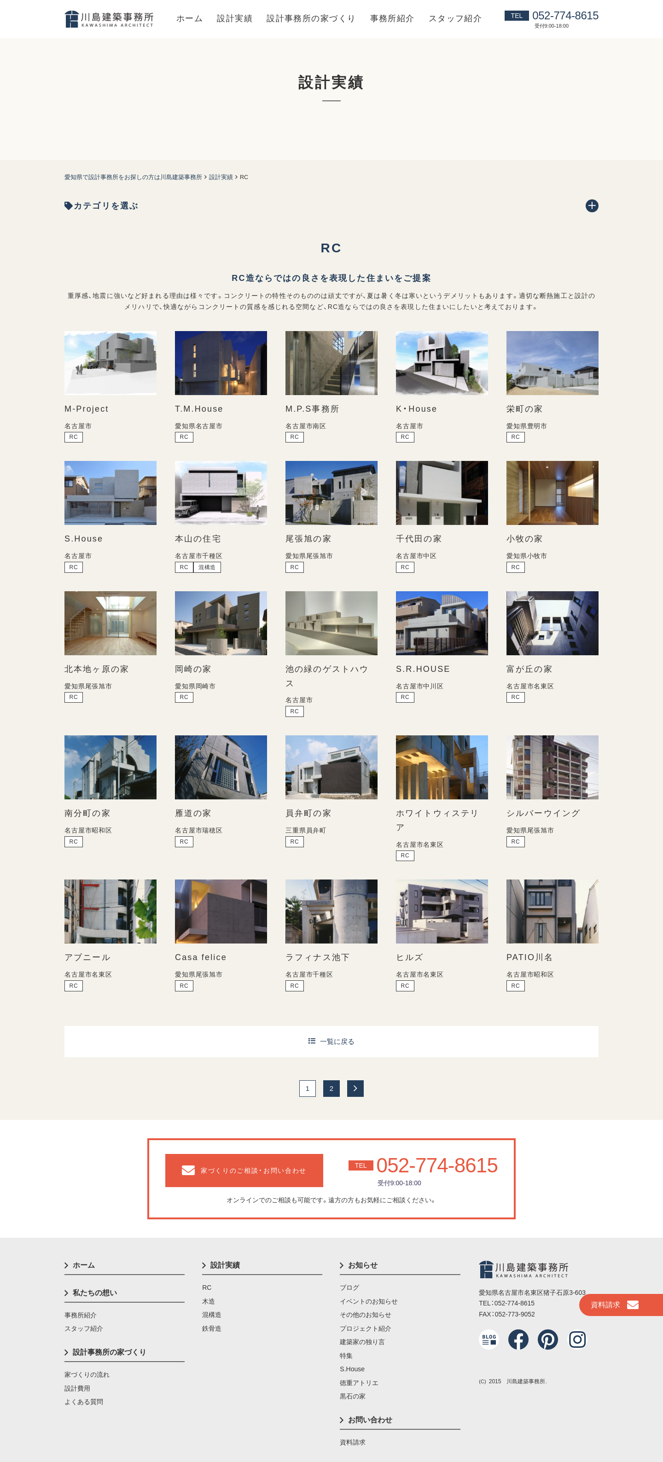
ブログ (349, 1287)
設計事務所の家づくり (311, 18)
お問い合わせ (370, 1420)
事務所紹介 (392, 18)
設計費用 (77, 1388)
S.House (352, 1369)
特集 (346, 1355)
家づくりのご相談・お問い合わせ (244, 1170)
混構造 (211, 1314)
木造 (208, 1301)
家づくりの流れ (87, 1374)
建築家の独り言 (362, 1342)
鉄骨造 (211, 1328)
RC (206, 1287)
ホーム (189, 18)
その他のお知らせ (365, 1314)
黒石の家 (353, 1396)
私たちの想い (95, 1293)
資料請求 (615, 1305)
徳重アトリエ (359, 1382)
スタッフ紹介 (456, 18)
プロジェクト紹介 (365, 1328)
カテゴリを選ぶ (101, 205)
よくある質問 (83, 1401)
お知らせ (363, 1265)
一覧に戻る (337, 1041)
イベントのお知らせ (369, 1301)
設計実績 (235, 18)
